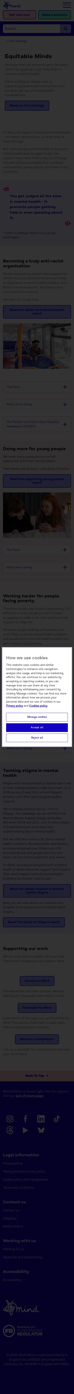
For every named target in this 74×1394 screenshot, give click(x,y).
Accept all (37, 727)
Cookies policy (38, 705)
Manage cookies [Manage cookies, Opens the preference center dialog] (37, 717)
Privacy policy (14, 705)
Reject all (37, 737)
